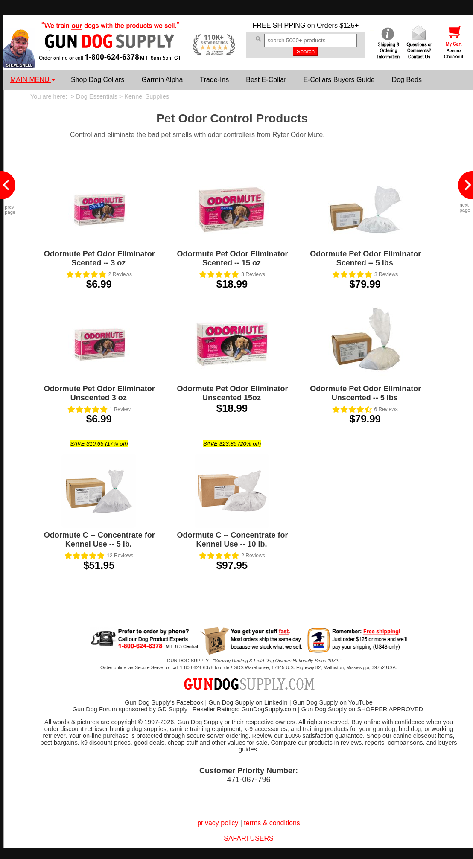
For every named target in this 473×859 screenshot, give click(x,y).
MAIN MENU (32, 79)
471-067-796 (248, 779)
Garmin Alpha (162, 79)
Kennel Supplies (146, 96)
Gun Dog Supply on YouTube (332, 702)
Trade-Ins (214, 79)
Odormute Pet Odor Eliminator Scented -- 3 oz (99, 258)
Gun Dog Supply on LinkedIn (247, 702)
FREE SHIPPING (279, 25)
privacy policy (217, 823)
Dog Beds (407, 79)
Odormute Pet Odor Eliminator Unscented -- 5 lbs (365, 393)
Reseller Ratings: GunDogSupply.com (244, 709)
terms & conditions (272, 823)
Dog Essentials (96, 96)
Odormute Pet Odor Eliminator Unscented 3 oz (99, 393)
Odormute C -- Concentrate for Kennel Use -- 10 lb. (232, 539)
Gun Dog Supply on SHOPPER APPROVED (362, 709)
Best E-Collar (266, 79)
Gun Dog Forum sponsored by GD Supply (130, 709)
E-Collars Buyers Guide (338, 79)
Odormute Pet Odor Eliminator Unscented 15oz (232, 393)
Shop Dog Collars (97, 79)
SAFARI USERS (248, 838)
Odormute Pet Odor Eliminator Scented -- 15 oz (232, 258)
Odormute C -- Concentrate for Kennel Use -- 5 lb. (99, 539)
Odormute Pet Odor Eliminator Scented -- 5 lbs (365, 258)
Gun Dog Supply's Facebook (164, 702)
